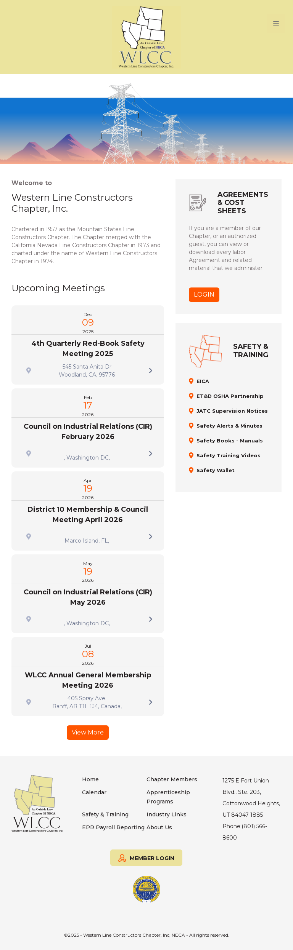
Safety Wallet (215, 470)
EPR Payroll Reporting (113, 827)
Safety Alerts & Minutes (229, 426)
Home (90, 779)
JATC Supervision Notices (232, 411)
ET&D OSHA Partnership (230, 396)
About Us (159, 827)
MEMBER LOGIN (146, 857)
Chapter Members (171, 779)
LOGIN (204, 294)
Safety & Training (105, 814)
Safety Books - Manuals (229, 440)
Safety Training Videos (228, 455)
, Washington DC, (87, 457)
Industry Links (166, 814)
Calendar (94, 792)
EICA (202, 381)
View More (88, 732)
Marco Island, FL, (86, 540)
